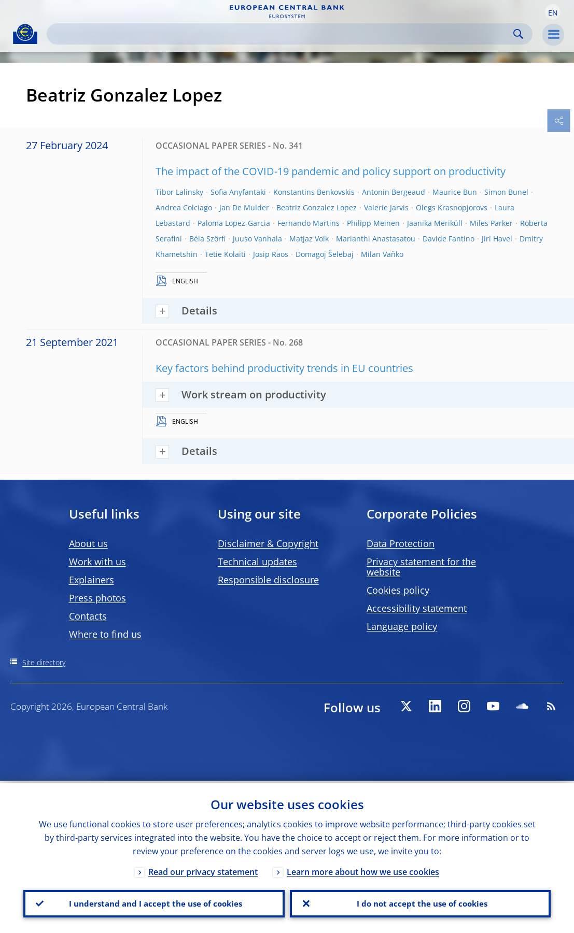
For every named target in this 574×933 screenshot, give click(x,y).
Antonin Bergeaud (393, 192)
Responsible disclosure (268, 579)
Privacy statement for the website (421, 566)
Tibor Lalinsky (179, 192)
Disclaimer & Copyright (268, 543)
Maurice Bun (454, 192)
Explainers (91, 579)
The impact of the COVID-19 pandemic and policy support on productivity (331, 171)
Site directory (43, 662)
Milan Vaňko (382, 254)
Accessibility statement (417, 608)
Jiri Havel (497, 238)
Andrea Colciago (184, 207)
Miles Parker (491, 223)
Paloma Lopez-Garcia (234, 223)
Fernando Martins (308, 223)
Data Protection (401, 543)
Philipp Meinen (373, 223)
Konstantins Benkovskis (314, 192)
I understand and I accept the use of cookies (154, 902)
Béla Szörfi (207, 238)
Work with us (97, 561)
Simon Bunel (506, 192)
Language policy (402, 626)
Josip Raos (270, 254)
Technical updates (257, 561)
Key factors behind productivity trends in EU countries (284, 368)
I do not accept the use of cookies (420, 902)
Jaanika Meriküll (435, 223)
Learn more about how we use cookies (363, 869)
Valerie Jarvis (386, 207)
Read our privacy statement (203, 869)
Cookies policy (398, 590)
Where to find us (105, 634)
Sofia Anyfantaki (238, 192)
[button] (553, 12)
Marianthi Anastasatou (375, 238)
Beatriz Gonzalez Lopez (316, 207)
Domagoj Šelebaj (325, 254)
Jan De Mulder (244, 207)
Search (518, 34)
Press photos (97, 598)
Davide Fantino (448, 238)
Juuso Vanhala (257, 238)
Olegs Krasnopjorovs (451, 207)
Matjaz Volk (309, 238)
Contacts (88, 616)
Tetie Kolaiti (225, 254)
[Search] (281, 34)
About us (88, 543)
